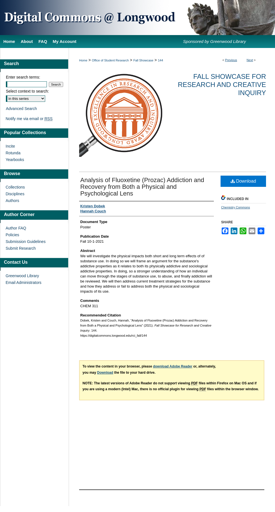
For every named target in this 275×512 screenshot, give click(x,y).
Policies (12, 235)
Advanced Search (21, 108)
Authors (12, 200)
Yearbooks (15, 159)
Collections (15, 187)
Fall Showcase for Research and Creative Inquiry (222, 85)
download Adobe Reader (172, 366)
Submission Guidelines (25, 241)
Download (243, 181)
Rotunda (13, 153)
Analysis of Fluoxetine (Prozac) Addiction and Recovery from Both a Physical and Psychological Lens (142, 186)
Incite (10, 146)
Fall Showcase (143, 60)
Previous (231, 60)
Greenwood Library (22, 276)
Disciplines (15, 194)
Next (250, 60)
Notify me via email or (29, 118)
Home (83, 60)
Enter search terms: (23, 77)
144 (160, 60)
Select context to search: (27, 91)
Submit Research (21, 248)
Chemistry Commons (235, 207)
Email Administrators (24, 282)
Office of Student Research (110, 60)
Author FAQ (16, 228)
